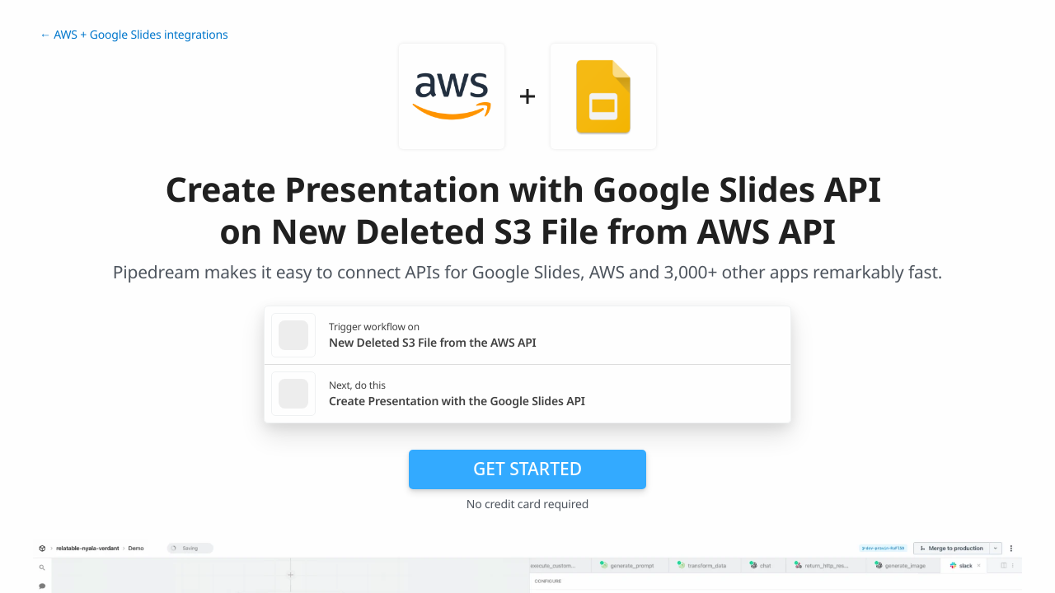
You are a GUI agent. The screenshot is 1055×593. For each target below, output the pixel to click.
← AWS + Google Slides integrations (134, 35)
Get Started (527, 468)
